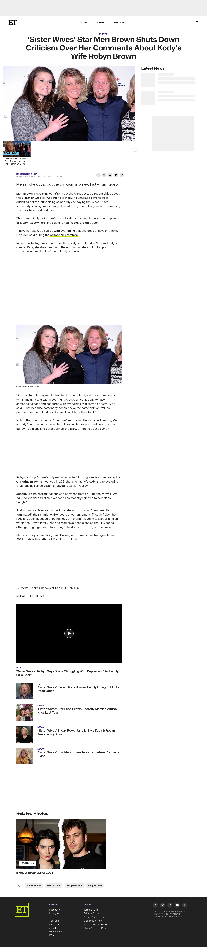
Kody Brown (37, 477)
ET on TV (54, 924)
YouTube (54, 921)
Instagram (54, 913)
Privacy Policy (91, 913)
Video (100, 22)
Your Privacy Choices (95, 924)
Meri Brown (24, 194)
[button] (69, 633)
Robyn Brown (79, 223)
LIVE (85, 22)
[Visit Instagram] (169, 906)
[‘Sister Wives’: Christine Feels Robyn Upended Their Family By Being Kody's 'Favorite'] (18, 154)
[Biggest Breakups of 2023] (69, 844)
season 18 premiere (64, 235)
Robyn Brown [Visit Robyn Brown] (74, 885)
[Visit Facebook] (155, 906)
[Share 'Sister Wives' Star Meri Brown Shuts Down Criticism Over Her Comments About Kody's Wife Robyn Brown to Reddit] (110, 175)
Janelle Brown (26, 494)
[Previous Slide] (2, 149)
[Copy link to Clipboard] (121, 175)
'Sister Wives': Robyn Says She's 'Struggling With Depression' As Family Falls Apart (67, 673)
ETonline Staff (56, 931)
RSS (51, 935)
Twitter (53, 917)
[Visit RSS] (184, 906)
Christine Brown (28, 482)
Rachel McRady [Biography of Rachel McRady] (29, 174)
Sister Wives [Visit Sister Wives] (34, 885)
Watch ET (119, 22)
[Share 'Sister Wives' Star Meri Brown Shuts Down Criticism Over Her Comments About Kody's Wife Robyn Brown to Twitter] (104, 175)
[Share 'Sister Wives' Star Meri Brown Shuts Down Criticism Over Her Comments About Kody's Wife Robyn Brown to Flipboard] (115, 175)
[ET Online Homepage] (12, 22)
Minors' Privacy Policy (96, 928)
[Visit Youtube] (177, 906)
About (52, 928)
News (103, 34)
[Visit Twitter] (162, 906)
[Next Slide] (135, 149)
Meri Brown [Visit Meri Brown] (53, 885)
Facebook (54, 909)
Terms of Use (91, 909)
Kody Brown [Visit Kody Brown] (95, 885)
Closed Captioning (94, 917)
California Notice (93, 921)
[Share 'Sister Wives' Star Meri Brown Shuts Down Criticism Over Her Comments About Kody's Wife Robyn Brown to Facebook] (98, 175)
